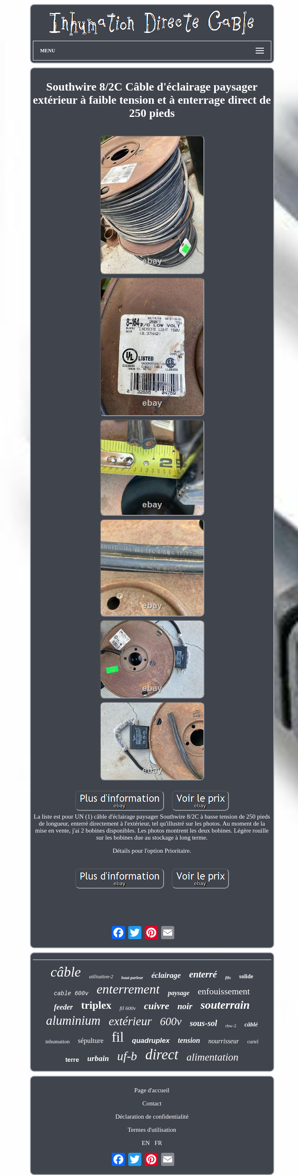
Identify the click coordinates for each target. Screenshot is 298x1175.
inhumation (57, 1041)
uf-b (127, 1056)
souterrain (225, 1004)
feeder (63, 1007)
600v (170, 1021)
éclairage (166, 975)
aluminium (73, 1020)
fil (118, 1037)
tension (189, 1040)
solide (246, 976)
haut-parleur (132, 977)
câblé (251, 1024)
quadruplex (151, 1041)
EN (146, 1143)
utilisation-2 (101, 977)
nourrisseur (223, 1041)
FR (158, 1143)
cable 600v (71, 993)
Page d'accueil (152, 1090)
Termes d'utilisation (152, 1129)
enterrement (128, 989)
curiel (252, 1042)
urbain (98, 1058)
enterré (203, 974)
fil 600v (128, 1008)
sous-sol (203, 1023)
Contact (152, 1103)
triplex (96, 1005)
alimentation (212, 1057)
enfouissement (224, 991)
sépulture (90, 1041)
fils (228, 977)
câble (66, 972)
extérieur (130, 1021)
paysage (178, 992)
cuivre (156, 1005)
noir (185, 1006)
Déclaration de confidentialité (151, 1116)
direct (161, 1055)
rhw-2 (230, 1025)
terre (72, 1059)
